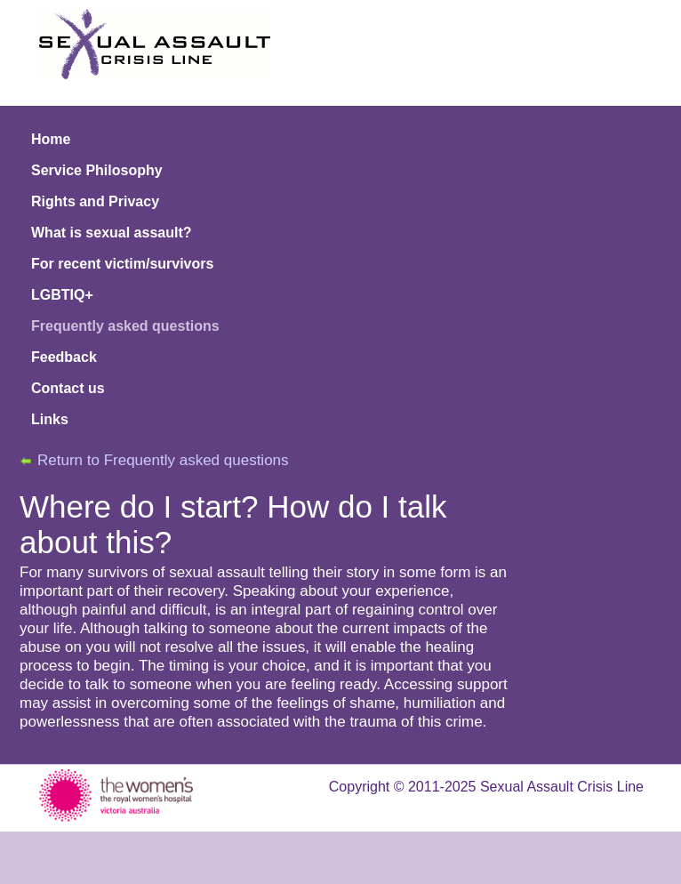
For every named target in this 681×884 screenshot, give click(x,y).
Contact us (68, 388)
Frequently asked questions (125, 326)
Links (49, 419)
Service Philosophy (97, 170)
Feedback (64, 357)
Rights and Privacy (95, 201)
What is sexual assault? (111, 232)
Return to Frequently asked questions (163, 460)
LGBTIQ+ (62, 294)
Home (50, 139)
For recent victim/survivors (122, 263)
